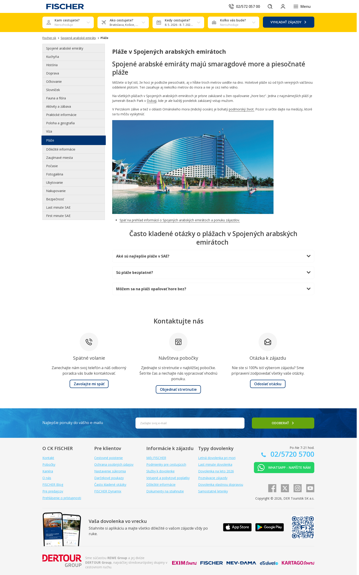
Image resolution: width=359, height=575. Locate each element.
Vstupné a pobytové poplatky (168, 478)
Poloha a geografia (60, 123)
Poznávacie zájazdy (212, 478)
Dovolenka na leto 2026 (216, 471)
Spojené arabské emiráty (64, 48)
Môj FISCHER (156, 458)
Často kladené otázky (110, 484)
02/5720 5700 (291, 454)
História (52, 65)
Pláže (50, 140)
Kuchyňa (52, 56)
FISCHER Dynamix (107, 491)
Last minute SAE (58, 207)
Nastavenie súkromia (110, 471)
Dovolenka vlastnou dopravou (220, 484)
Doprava (52, 73)
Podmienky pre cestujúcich (166, 464)
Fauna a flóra (56, 98)
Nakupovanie (56, 191)
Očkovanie (54, 81)
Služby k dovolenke (160, 471)
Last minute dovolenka (215, 464)
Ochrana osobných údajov (113, 464)
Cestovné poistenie (108, 458)
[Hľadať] (270, 6)
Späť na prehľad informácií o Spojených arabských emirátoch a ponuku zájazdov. (180, 220)
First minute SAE (58, 215)
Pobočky (48, 464)
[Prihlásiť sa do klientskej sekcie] (283, 6)
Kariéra (47, 471)
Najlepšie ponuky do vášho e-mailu (72, 422)
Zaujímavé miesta (59, 157)
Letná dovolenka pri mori (216, 458)
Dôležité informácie (60, 149)
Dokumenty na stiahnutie (165, 491)
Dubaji (151, 100)
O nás (46, 478)
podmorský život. (241, 109)
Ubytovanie (54, 182)
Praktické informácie (61, 115)
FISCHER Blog (52, 484)
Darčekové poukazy (109, 478)
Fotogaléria (54, 174)
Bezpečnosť (55, 199)
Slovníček (53, 90)
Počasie (52, 166)
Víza (49, 131)
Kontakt (48, 458)
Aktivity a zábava (58, 106)
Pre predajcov (52, 491)
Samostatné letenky (213, 491)
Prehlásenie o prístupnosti (61, 498)
